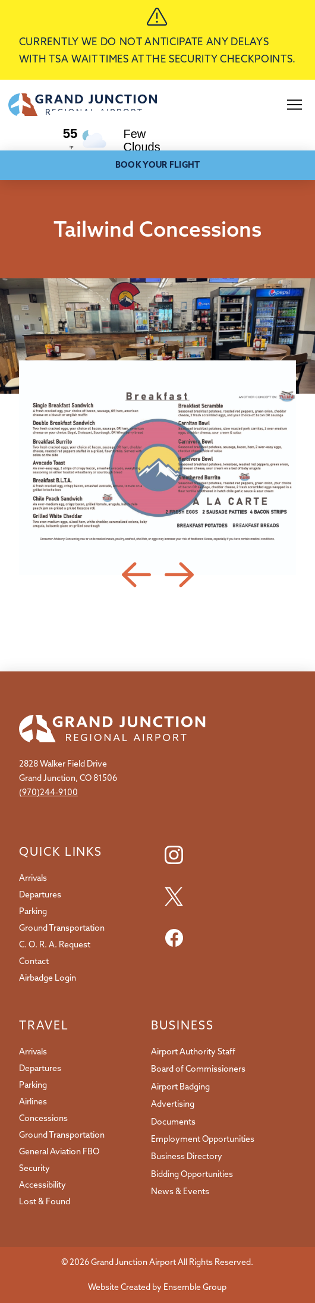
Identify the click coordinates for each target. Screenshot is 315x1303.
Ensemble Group (194, 1287)
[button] (294, 104)
